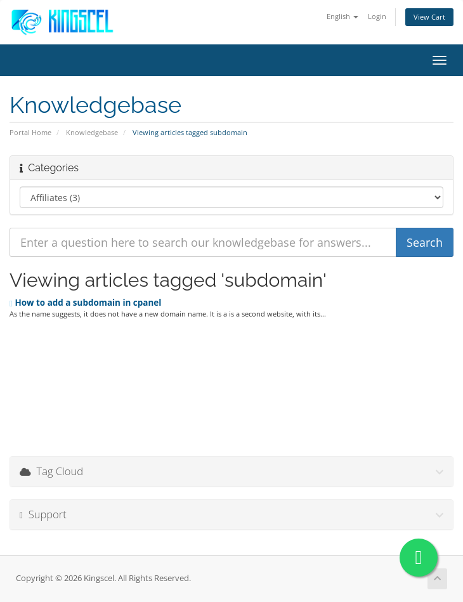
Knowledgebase (92, 132)
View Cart (429, 17)
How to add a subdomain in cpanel (85, 302)
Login (377, 16)
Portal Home (30, 132)
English (342, 16)
